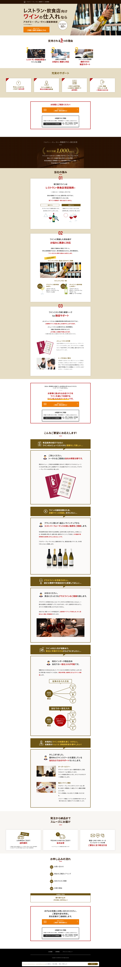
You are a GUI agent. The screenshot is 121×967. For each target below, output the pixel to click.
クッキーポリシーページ (41, 964)
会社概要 (50, 951)
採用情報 (57, 951)
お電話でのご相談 (60, 121)
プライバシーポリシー (68, 951)
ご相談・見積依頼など (60, 110)
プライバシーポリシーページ (29, 964)
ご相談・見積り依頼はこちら (36, 29)
